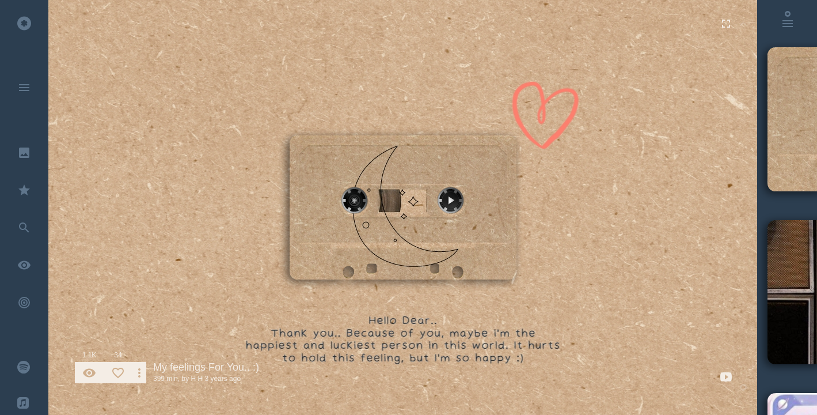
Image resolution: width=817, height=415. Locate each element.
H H (197, 379)
